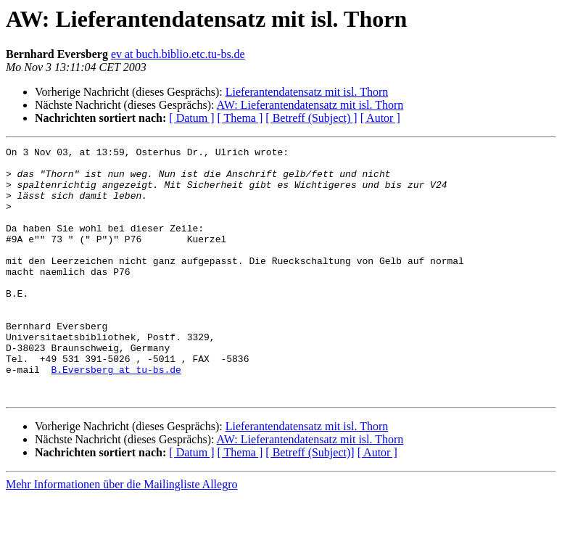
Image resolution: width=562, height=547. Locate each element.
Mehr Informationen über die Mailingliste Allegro (121, 534)
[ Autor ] (380, 118)
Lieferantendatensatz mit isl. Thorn (307, 92)
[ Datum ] (191, 118)
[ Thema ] (240, 118)
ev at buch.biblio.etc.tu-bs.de (178, 54)
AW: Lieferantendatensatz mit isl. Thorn (310, 105)
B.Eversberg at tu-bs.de (116, 414)
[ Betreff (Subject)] (309, 502)
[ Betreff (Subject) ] (311, 118)
